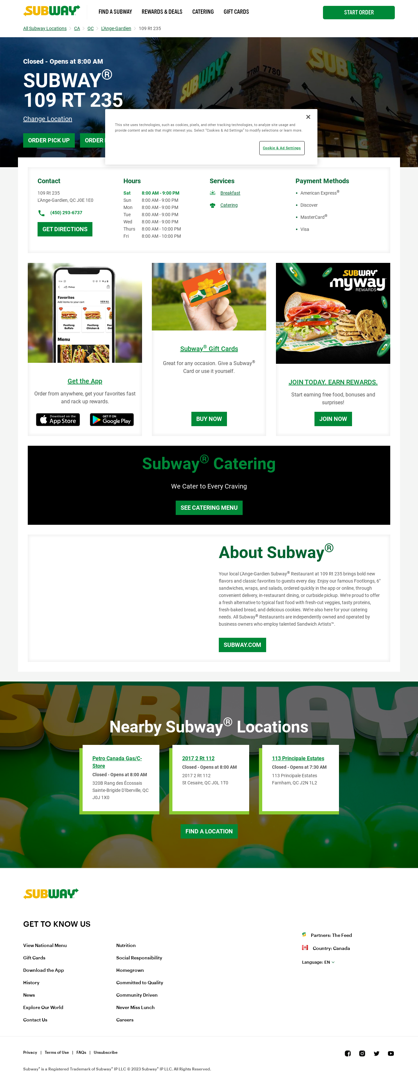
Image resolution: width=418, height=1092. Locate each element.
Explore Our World (43, 1007)
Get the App (85, 381)
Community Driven (137, 995)
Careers (125, 1020)
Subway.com (242, 644)
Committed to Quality (139, 983)
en (316, 962)
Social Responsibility (139, 958)
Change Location (47, 119)
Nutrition (126, 945)
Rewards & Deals (162, 12)
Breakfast (230, 193)
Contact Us (35, 1020)
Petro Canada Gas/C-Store (117, 762)
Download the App (43, 970)
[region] (211, 137)
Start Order (359, 12)
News (29, 995)
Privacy (30, 1052)
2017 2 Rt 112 (198, 758)
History (31, 983)
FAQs (81, 1052)
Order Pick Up (49, 140)
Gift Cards (236, 12)
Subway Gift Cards (209, 349)
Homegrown (130, 970)
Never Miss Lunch (135, 1007)
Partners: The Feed (331, 935)
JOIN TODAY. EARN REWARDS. (333, 382)
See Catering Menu (209, 507)
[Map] (116, 598)
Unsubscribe (106, 1052)
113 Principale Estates (298, 758)
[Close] (308, 117)
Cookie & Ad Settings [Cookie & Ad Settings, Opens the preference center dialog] (282, 148)
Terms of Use (57, 1052)
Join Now (333, 418)
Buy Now (209, 418)
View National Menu (45, 945)
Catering (203, 12)
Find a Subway (115, 12)
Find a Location (209, 831)
